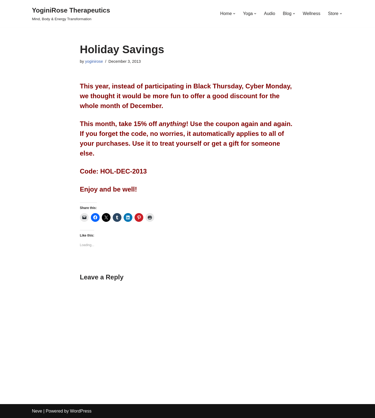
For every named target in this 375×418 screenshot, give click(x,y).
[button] (234, 14)
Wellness (311, 13)
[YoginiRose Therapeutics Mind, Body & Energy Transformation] (71, 13)
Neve (37, 411)
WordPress (80, 411)
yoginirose (94, 61)
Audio (269, 13)
